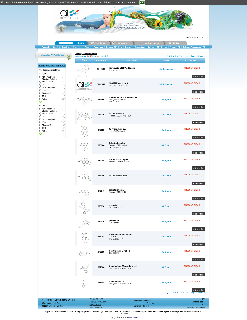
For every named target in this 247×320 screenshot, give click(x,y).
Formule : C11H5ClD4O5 (119, 162)
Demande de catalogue (196, 307)
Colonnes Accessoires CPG (190, 312)
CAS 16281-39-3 (115, 147)
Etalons (126, 312)
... (189, 56)
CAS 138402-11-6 (116, 207)
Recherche (79, 43)
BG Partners (133, 317)
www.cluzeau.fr (96, 307)
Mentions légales (198, 302)
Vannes (88, 312)
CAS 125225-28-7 (116, 223)
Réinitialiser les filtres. (49, 70)
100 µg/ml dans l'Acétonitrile (120, 268)
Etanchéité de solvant (64, 312)
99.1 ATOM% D (115, 102)
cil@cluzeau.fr (95, 305)
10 (186, 56)
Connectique (137, 312)
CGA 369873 (114, 253)
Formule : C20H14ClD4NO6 (120, 116)
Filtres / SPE (171, 312)
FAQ (203, 305)
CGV (203, 299)
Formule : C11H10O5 (117, 192)
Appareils (49, 312)
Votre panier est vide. (194, 37)
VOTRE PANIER (123, 314)
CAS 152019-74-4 (116, 239)
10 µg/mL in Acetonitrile (118, 85)
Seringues (79, 312)
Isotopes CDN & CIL (113, 312)
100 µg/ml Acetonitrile (117, 99)
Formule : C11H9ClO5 (118, 145)
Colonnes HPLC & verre (154, 312)
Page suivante (197, 56)
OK (142, 2)
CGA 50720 (113, 237)
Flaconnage (98, 312)
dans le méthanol (115, 70)
